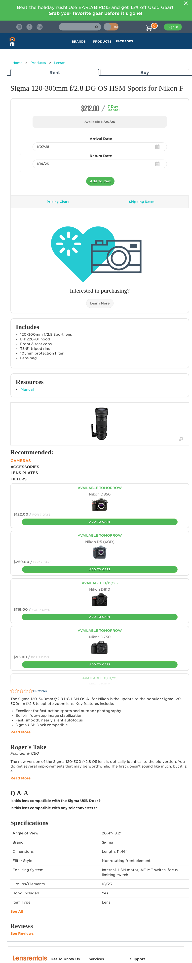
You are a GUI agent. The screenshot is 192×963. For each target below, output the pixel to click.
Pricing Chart (58, 202)
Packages (124, 41)
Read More (20, 732)
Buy (144, 72)
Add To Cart (100, 181)
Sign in (173, 27)
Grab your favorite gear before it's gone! (95, 13)
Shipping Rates (141, 202)
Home (17, 63)
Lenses (60, 63)
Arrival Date (101, 139)
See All (16, 911)
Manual (27, 389)
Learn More (100, 303)
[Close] (186, 3)
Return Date (101, 156)
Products (38, 63)
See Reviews (22, 933)
